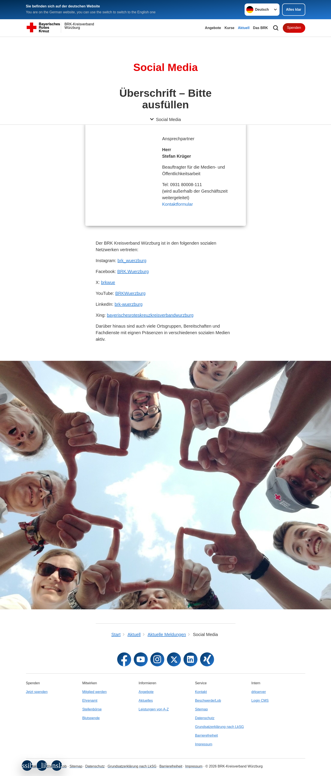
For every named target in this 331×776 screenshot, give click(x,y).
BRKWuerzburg (130, 293)
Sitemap (201, 709)
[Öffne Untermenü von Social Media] (165, 42)
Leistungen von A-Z (154, 709)
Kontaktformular (177, 204)
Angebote (213, 28)
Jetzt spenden (37, 692)
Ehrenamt (89, 700)
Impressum (203, 744)
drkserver (258, 692)
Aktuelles (146, 700)
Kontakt (201, 692)
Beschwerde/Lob (208, 700)
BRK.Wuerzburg (133, 271)
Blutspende (91, 718)
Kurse (229, 28)
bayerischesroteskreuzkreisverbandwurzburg (150, 315)
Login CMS (260, 700)
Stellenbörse (92, 709)
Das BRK (260, 28)
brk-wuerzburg (128, 304)
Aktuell (243, 28)
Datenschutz (204, 718)
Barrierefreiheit (206, 735)
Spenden (294, 27)
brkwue (108, 282)
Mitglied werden (94, 692)
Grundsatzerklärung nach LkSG (219, 727)
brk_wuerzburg (132, 260)
